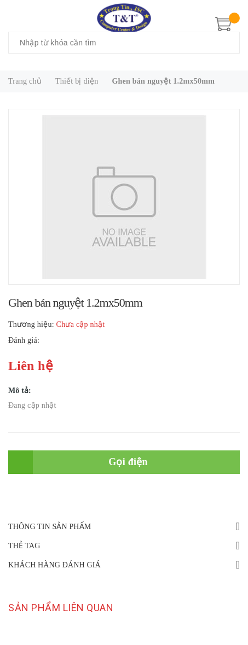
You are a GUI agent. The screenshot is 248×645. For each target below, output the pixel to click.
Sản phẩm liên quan (60, 607)
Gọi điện (128, 461)
